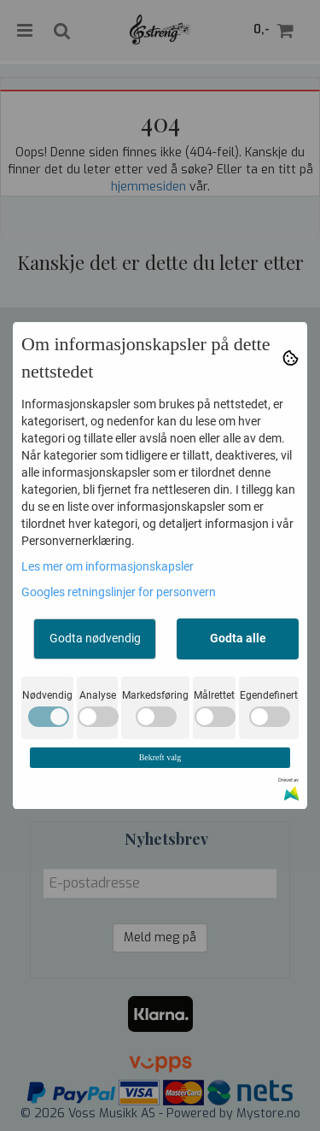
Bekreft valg (160, 757)
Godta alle (238, 638)
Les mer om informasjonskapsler (107, 566)
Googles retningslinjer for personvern (118, 592)
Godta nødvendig (95, 638)
